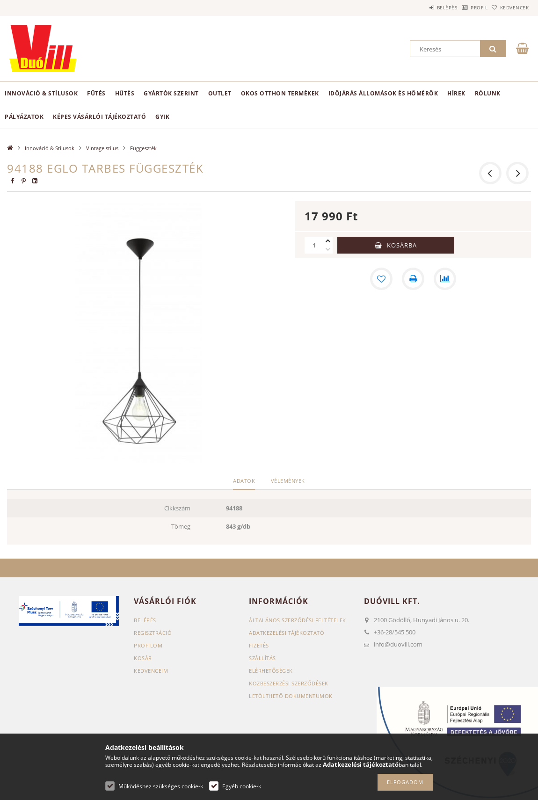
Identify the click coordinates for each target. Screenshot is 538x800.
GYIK (162, 117)
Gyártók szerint (171, 93)
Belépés (423, 7)
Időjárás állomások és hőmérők (383, 93)
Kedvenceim (151, 670)
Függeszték (143, 148)
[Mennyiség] (314, 245)
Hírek (456, 93)
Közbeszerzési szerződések (288, 683)
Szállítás (262, 658)
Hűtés (125, 93)
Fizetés (259, 645)
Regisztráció (153, 632)
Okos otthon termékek (280, 93)
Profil (464, 7)
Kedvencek (509, 7)
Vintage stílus (102, 148)
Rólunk (488, 93)
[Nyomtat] (413, 279)
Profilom (148, 645)
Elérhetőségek (271, 670)
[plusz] (328, 241)
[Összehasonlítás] (445, 279)
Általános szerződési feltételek (297, 620)
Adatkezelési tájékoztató (286, 632)
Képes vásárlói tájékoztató (99, 117)
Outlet (220, 93)
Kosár (143, 658)
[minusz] (328, 249)
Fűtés (96, 93)
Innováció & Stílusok (41, 93)
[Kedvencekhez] (381, 279)
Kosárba (402, 245)
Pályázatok (24, 117)
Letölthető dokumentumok (291, 695)
